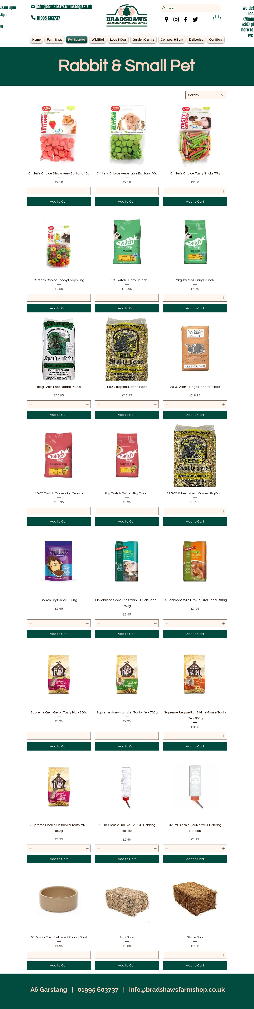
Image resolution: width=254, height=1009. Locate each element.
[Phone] (33, 17)
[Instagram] (176, 19)
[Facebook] (185, 19)
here (245, 30)
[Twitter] (195, 19)
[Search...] (189, 8)
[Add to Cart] (59, 201)
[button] (217, 19)
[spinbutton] (59, 191)
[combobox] (206, 95)
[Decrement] (30, 191)
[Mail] (33, 6)
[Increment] (87, 191)
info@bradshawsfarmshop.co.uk (64, 6)
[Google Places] (166, 19)
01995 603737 (48, 18)
